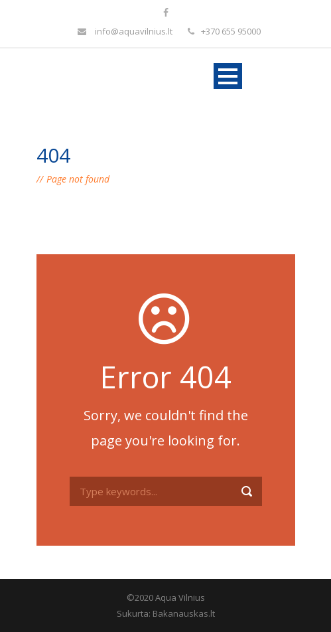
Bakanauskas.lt (184, 613)
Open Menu (228, 76)
